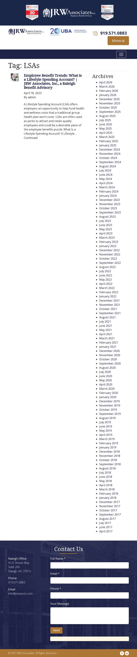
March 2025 (107, 137)
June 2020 (105, 376)
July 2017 (105, 523)
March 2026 (107, 86)
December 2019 (109, 401)
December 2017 (109, 502)
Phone (55, 589)
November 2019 (109, 405)
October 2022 (108, 258)
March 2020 (107, 389)
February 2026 (108, 91)
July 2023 (105, 221)
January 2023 (107, 246)
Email (54, 574)
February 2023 (108, 242)
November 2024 (109, 154)
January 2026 (107, 95)
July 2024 (105, 170)
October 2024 (108, 158)
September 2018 (110, 464)
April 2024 (105, 183)
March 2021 (107, 338)
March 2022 (107, 288)
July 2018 (105, 472)
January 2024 (107, 196)
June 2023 (105, 225)
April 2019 (105, 435)
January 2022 (107, 296)
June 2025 (105, 124)
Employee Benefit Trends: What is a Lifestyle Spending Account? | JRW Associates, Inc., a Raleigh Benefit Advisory (53, 81)
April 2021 (105, 334)
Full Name (58, 558)
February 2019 (108, 443)
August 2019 (107, 418)
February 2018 (108, 493)
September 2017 (110, 514)
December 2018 (109, 452)
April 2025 (105, 133)
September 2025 (110, 112)
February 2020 (108, 393)
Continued (30, 138)
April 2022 (105, 284)
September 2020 (110, 363)
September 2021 (110, 313)
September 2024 (110, 162)
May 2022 (105, 279)
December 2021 (109, 300)
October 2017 (108, 510)
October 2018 (108, 460)
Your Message (59, 604)
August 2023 (107, 217)
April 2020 (105, 384)
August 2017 (107, 519)
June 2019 (105, 426)
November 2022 (109, 254)
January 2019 (107, 447)
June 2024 (105, 175)
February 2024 (108, 191)
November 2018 (109, 456)
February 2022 (108, 292)
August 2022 (107, 267)
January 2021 (107, 347)
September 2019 (110, 414)
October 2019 (108, 410)
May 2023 (105, 229)
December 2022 (109, 250)
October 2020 (108, 359)
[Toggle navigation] (121, 54)
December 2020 (109, 351)
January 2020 (107, 397)
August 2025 (107, 116)
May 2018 (105, 481)
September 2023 (110, 212)
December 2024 (109, 149)
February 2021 (108, 342)
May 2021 (105, 330)
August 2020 (107, 368)
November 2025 (109, 103)
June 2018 (105, 477)
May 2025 (105, 128)
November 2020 (109, 355)
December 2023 (109, 200)
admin (32, 97)
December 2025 (109, 99)
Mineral (118, 40)
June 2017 (105, 527)
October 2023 (108, 208)
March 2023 (107, 238)
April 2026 (105, 82)
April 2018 (105, 485)
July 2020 (105, 372)
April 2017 (105, 531)
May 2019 (105, 431)
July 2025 (105, 120)
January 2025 (107, 145)
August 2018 (107, 468)
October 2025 (108, 107)
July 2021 (105, 321)
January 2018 (107, 498)
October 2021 (108, 309)
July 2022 (105, 271)
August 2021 (107, 317)
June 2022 (105, 275)
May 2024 (105, 179)
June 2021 (105, 326)
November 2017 (109, 506)
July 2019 (105, 422)
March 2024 (107, 187)
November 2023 (109, 204)
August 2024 (107, 166)
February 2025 (108, 141)
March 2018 (107, 489)
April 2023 (105, 233)
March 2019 (107, 439)
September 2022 (110, 263)
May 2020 (105, 380)
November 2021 (109, 305)
